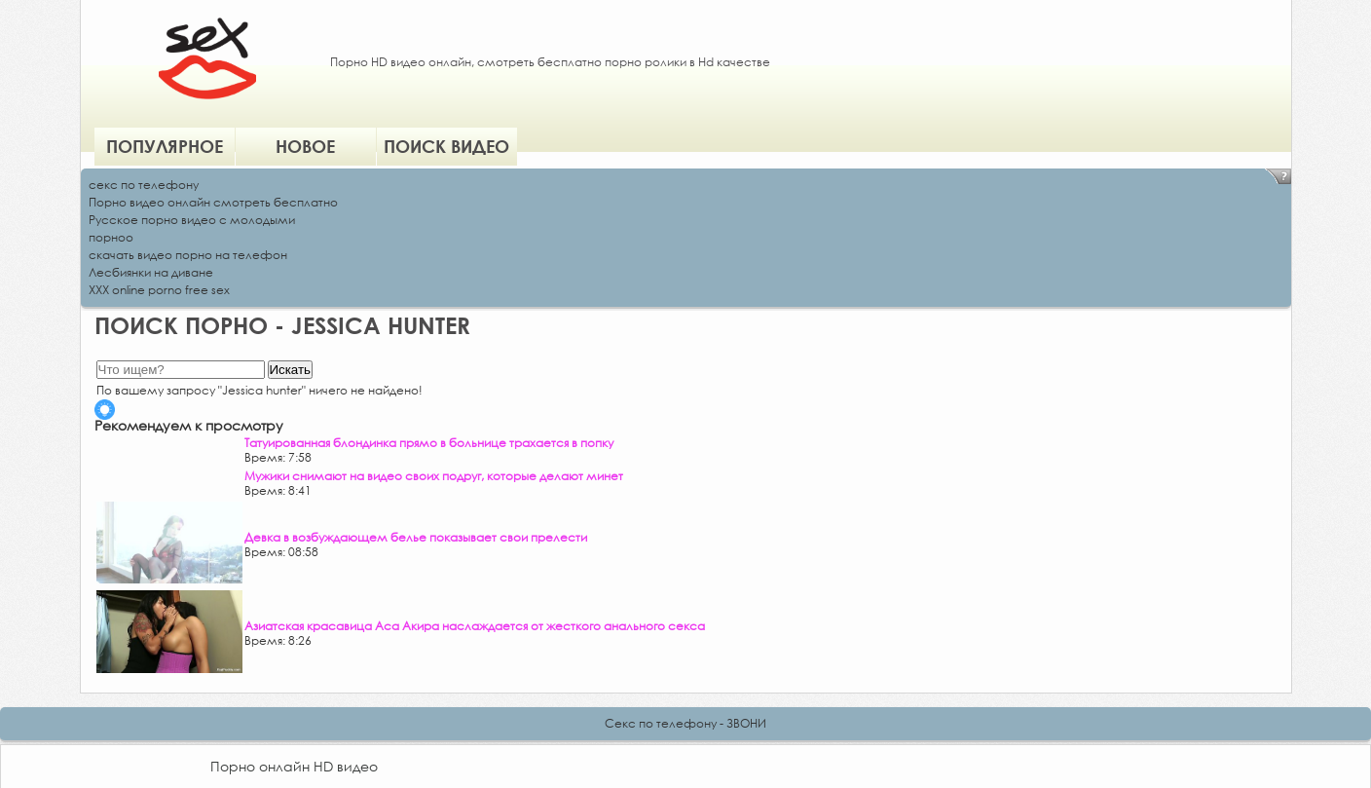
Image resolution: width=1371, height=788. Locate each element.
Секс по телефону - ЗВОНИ (685, 723)
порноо (111, 237)
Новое (305, 146)
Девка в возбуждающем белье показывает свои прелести (415, 537)
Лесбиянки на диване (151, 272)
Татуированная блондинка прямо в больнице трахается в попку (428, 442)
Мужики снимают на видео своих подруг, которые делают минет (433, 476)
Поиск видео (446, 146)
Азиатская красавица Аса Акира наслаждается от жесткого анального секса (474, 626)
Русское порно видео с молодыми (192, 219)
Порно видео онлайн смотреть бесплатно (213, 202)
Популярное (164, 146)
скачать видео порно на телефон (188, 254)
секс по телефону (144, 184)
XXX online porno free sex (159, 289)
